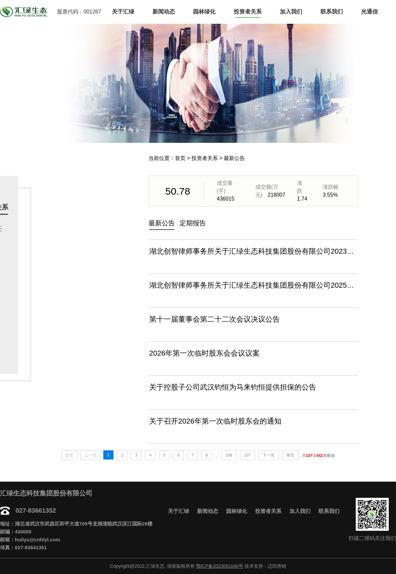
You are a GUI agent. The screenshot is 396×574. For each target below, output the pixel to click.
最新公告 (234, 158)
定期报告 (193, 223)
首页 (180, 158)
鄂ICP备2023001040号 (219, 566)
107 (247, 455)
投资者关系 (248, 12)
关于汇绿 (123, 12)
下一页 (269, 455)
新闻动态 (163, 12)
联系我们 (331, 12)
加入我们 (291, 12)
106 (229, 455)
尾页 (290, 455)
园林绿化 (204, 12)
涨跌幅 (331, 187)
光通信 (369, 12)
